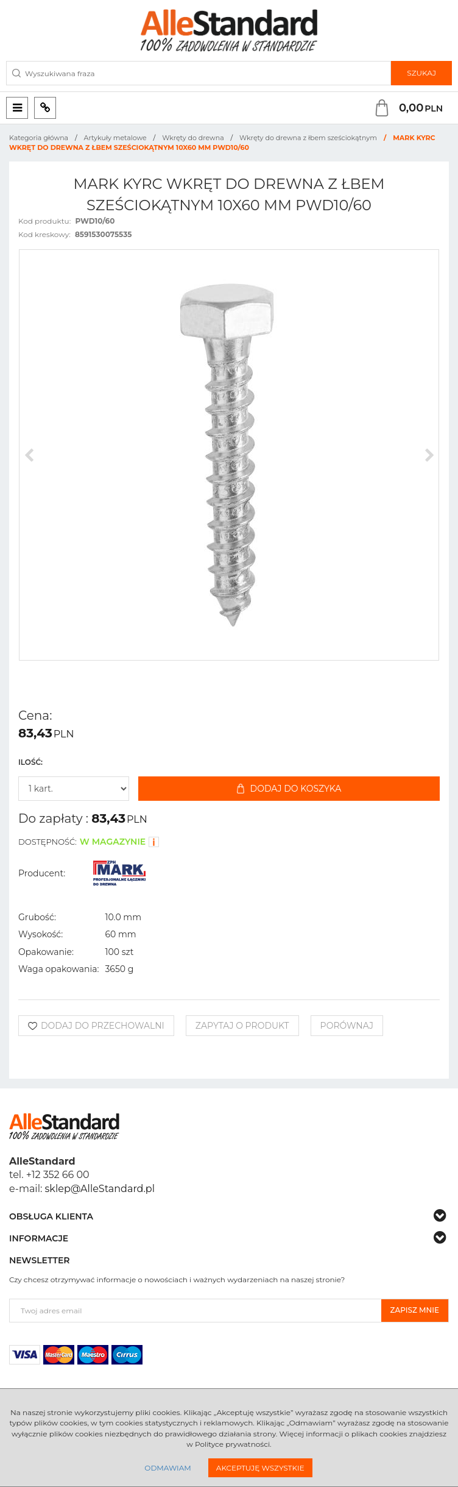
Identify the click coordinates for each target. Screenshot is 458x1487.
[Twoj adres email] (195, 1310)
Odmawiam (167, 1467)
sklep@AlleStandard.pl (100, 1188)
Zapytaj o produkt (242, 1025)
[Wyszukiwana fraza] (198, 73)
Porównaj (346, 1025)
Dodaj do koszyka (289, 788)
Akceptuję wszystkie (260, 1467)
